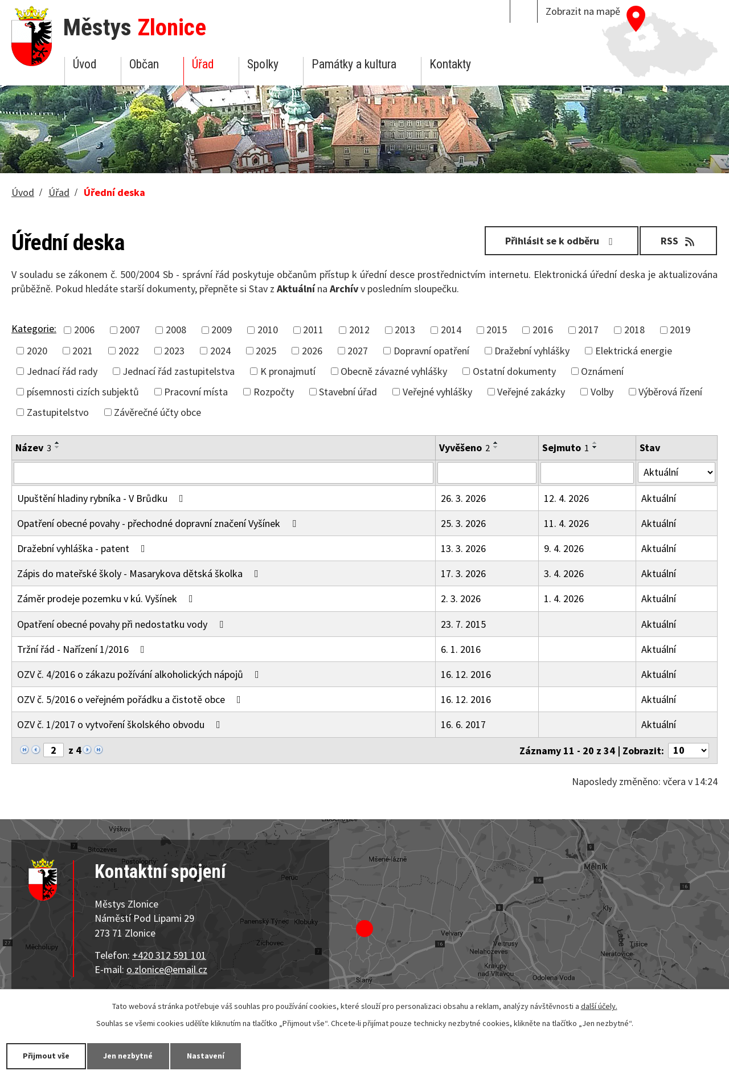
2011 (313, 329)
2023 (174, 350)
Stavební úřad (348, 391)
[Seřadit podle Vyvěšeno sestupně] (496, 447)
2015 (496, 329)
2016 (543, 329)
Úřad (203, 64)
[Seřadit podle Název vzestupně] (57, 442)
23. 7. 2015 (463, 624)
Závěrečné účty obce (157, 412)
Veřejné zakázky (531, 391)
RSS (678, 240)
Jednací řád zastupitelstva (178, 371)
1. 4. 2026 (564, 598)
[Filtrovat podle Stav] (676, 472)
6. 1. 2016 (461, 649)
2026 (312, 350)
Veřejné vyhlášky (437, 391)
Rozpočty (273, 391)
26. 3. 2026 (463, 498)
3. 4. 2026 (564, 573)
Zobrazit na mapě (583, 11)
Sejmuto (565, 447)
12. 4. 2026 (566, 498)
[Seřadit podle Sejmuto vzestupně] (595, 442)
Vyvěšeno (464, 447)
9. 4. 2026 (564, 548)
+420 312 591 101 (169, 955)
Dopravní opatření (431, 350)
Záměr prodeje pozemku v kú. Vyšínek (107, 598)
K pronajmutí (288, 371)
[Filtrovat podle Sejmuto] (587, 473)
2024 (220, 350)
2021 (82, 350)
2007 (130, 329)
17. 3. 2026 (463, 573)
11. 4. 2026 (566, 523)
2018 (634, 329)
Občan (144, 64)
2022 (128, 350)
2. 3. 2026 (461, 598)
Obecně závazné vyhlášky (394, 371)
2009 (221, 329)
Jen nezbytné (131, 1056)
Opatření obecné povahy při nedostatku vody (122, 624)
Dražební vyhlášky (532, 350)
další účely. (599, 1006)
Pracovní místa (196, 391)
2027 (357, 350)
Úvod (84, 64)
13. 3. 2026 (463, 548)
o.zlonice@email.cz (166, 969)
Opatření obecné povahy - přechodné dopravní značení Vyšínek (159, 523)
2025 (266, 350)
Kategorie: (33, 328)
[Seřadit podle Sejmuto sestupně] (595, 447)
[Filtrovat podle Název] (223, 473)
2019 (680, 329)
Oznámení (602, 371)
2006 (84, 329)
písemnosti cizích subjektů (83, 391)
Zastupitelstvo (58, 412)
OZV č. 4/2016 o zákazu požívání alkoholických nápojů (140, 674)
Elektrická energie (633, 350)
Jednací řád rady (62, 371)
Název (33, 447)
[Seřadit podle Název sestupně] (57, 447)
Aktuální (658, 498)
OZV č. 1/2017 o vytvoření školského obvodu (121, 724)
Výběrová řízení (670, 391)
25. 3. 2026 (463, 523)
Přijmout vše (47, 1056)
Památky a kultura (354, 64)
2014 (451, 329)
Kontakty (450, 64)
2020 (37, 350)
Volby (602, 391)
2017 (588, 329)
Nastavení (210, 1056)
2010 (267, 329)
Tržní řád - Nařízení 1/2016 (83, 649)
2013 (405, 329)
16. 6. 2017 (463, 724)
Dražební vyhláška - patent (83, 548)
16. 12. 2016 (466, 674)
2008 (176, 329)
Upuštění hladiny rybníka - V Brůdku (102, 498)
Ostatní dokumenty (514, 371)
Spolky (263, 64)
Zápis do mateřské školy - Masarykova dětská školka (140, 573)
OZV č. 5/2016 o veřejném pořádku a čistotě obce (131, 699)
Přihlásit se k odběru (559, 240)
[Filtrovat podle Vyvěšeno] (486, 473)
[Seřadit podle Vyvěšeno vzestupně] (496, 442)
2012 (359, 329)
